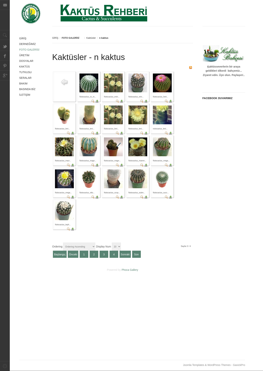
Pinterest (5, 66)
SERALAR (25, 77)
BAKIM (23, 83)
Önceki (73, 254)
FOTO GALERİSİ (29, 49)
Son (136, 254)
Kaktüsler (91, 38)
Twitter (5, 46)
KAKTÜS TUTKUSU (25, 69)
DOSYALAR (26, 60)
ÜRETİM (24, 55)
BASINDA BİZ (27, 89)
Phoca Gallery (130, 269)
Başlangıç (60, 254)
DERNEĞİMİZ (27, 44)
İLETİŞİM (24, 94)
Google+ (5, 75)
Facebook (5, 56)
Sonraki (125, 254)
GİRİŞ (55, 38)
